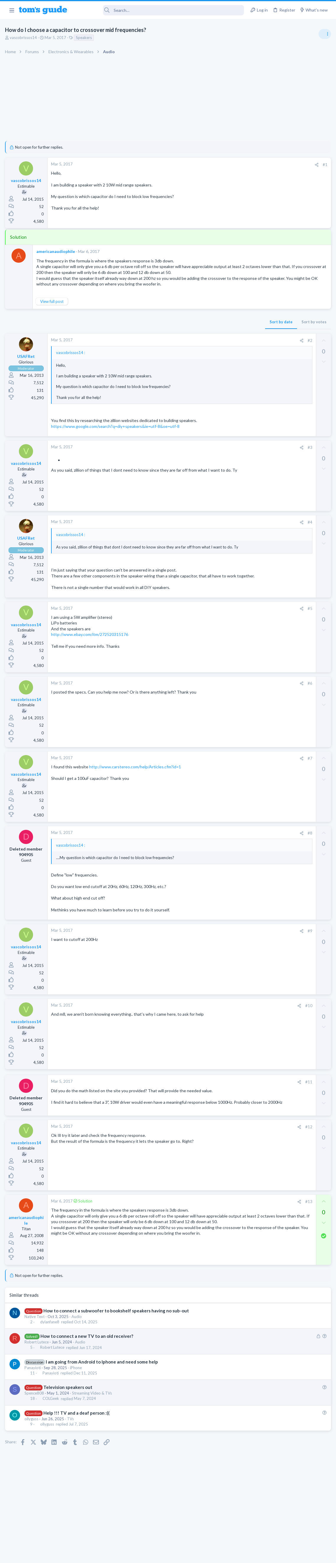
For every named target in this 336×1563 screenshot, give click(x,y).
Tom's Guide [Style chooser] (288, 1530)
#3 (214, 459)
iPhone (77, 1392)
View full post (52, 313)
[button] (11, 10)
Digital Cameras (266, 499)
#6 (214, 706)
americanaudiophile (56, 251)
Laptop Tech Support (270, 407)
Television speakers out (68, 1412)
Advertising (104, 1554)
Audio (77, 1341)
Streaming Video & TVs (93, 1418)
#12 (213, 1152)
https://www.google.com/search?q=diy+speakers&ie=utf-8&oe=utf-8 (116, 437)
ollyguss (32, 1444)
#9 (214, 953)
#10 (213, 1028)
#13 (213, 1226)
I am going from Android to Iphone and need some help (103, 1387)
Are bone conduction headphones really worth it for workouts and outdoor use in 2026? (289, 339)
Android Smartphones (271, 533)
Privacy (183, 1554)
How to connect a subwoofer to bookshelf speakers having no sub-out (117, 1335)
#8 (214, 855)
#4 (214, 533)
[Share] (221, 165)
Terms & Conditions (223, 1554)
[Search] (159, 10)
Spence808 (35, 1418)
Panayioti (33, 1392)
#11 (213, 1104)
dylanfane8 (50, 1347)
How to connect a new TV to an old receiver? (87, 1361)
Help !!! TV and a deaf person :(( (77, 1438)
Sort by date (185, 333)
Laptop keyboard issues (283, 453)
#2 (214, 352)
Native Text (35, 1341)
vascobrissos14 (24, 37)
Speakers (85, 37)
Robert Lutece (37, 1367)
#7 (214, 781)
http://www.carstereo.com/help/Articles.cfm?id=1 (136, 789)
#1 (229, 164)
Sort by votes (218, 333)
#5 (214, 631)
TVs (71, 1444)
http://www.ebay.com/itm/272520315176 (90, 657)
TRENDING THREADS (261, 321)
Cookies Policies (146, 1554)
